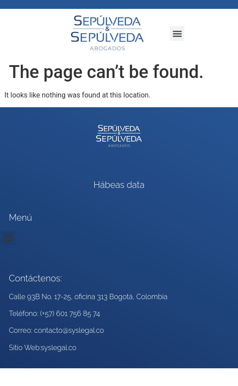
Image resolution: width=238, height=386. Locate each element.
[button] (177, 33)
